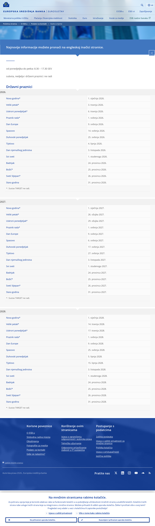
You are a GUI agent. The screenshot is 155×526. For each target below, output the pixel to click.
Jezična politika (103, 456)
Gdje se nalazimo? (36, 454)
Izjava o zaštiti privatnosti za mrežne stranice (110, 442)
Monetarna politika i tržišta (16, 18)
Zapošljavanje (146, 11)
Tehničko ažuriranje (71, 443)
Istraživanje (98, 18)
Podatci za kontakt (39, 24)
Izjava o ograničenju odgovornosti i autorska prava (76, 438)
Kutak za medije (116, 18)
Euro (85, 18)
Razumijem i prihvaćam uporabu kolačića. (113, 519)
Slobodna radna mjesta (38, 437)
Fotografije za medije (37, 445)
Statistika (72, 18)
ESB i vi (131, 11)
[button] (145, 5)
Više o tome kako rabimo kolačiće (94, 511)
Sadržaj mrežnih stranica (14, 463)
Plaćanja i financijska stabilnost (48, 18)
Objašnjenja (33, 441)
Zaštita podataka (104, 436)
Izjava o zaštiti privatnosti (60, 511)
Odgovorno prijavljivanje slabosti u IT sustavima (73, 448)
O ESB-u (120, 11)
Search (142, 5)
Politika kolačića (104, 447)
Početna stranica (10, 24)
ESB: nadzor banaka (140, 18)
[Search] (128, 5)
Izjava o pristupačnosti (107, 451)
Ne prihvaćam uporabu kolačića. (41, 519)
